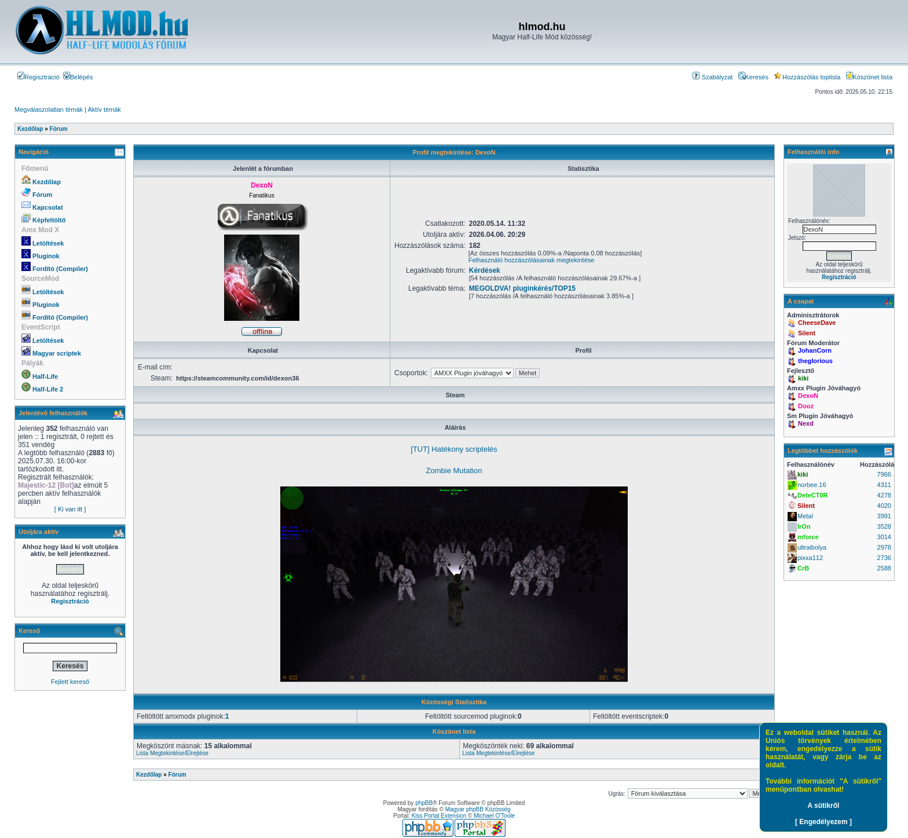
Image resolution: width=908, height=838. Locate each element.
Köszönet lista (869, 77)
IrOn (804, 526)
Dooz (806, 405)
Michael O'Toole (494, 816)
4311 (884, 484)
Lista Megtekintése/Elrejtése (172, 753)
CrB (803, 568)
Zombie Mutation (454, 470)
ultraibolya (811, 547)
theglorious (815, 360)
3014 (884, 536)
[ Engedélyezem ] (823, 822)
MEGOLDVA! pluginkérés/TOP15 (522, 288)
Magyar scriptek (56, 353)
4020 (884, 505)
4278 (884, 495)
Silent (806, 333)
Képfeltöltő (48, 220)
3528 (884, 526)
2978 (884, 547)
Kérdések (484, 270)
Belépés (78, 77)
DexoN (808, 395)
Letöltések (48, 243)
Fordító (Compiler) (60, 268)
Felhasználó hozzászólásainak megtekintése (531, 260)
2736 (884, 557)
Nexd (806, 423)
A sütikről (824, 806)
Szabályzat (713, 77)
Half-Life (45, 376)
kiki (803, 378)
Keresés (753, 77)
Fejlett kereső (70, 681)
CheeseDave (817, 322)
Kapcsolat (47, 207)
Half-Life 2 (47, 389)
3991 (884, 516)
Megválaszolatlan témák (48, 109)
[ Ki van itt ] (70, 509)
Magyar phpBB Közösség (478, 809)
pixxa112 (810, 557)
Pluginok (45, 256)
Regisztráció (38, 77)
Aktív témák (103, 109)
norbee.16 (811, 484)
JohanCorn (815, 350)
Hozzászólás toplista (807, 77)
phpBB (424, 803)
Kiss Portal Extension (439, 816)
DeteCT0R (812, 495)
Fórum (42, 194)
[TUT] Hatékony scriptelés (454, 449)
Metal (805, 516)
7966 (884, 474)
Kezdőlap (46, 181)
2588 (884, 568)
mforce (808, 536)
